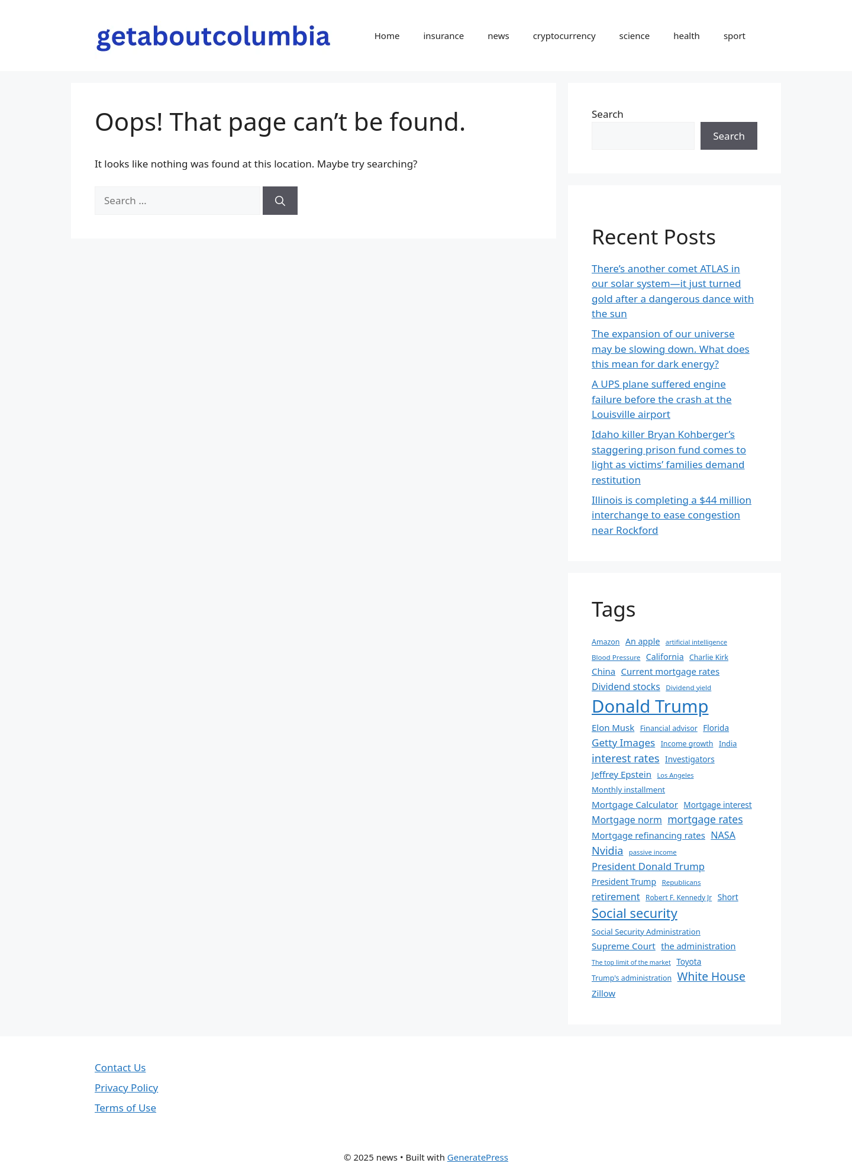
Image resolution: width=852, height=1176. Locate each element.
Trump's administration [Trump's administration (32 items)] (632, 978)
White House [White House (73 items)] (711, 976)
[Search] (280, 200)
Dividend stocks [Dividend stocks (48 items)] (626, 686)
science (634, 35)
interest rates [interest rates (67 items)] (626, 757)
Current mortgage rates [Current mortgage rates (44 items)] (670, 671)
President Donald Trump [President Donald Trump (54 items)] (648, 866)
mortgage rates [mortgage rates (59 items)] (705, 819)
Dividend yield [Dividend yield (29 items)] (688, 687)
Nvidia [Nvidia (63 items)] (607, 850)
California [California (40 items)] (665, 656)
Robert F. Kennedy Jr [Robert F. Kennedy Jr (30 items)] (679, 897)
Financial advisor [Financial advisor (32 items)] (669, 728)
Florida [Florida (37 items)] (716, 727)
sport (735, 35)
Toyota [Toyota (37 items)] (688, 961)
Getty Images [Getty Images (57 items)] (623, 742)
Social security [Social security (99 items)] (634, 913)
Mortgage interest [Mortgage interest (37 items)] (717, 804)
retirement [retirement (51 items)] (616, 896)
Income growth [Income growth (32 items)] (687, 744)
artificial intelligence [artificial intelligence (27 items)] (696, 641)
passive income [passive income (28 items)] (653, 852)
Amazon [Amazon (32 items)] (606, 642)
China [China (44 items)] (603, 671)
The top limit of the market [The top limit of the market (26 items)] (631, 962)
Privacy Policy (126, 1087)
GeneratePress (477, 1157)
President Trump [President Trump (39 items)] (624, 881)
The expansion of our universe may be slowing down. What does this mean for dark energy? (671, 348)
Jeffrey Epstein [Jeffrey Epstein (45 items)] (621, 774)
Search (608, 114)
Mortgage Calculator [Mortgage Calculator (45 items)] (635, 804)
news (498, 35)
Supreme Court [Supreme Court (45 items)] (624, 946)
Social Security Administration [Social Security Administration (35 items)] (646, 931)
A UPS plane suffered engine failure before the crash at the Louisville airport (662, 399)
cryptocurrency (564, 35)
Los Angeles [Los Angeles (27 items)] (675, 775)
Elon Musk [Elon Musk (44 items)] (613, 727)
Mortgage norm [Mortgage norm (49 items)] (627, 819)
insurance (443, 35)
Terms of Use (125, 1107)
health (686, 35)
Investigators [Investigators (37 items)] (690, 759)
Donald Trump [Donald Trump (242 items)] (650, 706)
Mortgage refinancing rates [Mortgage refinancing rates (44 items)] (648, 835)
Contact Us (120, 1067)
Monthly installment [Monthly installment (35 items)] (628, 789)
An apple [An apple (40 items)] (642, 641)
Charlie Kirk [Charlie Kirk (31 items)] (708, 657)
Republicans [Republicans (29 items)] (681, 882)
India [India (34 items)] (728, 743)
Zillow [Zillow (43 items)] (603, 993)
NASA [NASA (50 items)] (723, 835)
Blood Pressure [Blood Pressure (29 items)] (616, 657)
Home (387, 35)
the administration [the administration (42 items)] (698, 946)
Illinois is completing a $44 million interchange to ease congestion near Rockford (671, 515)
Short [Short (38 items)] (728, 897)
